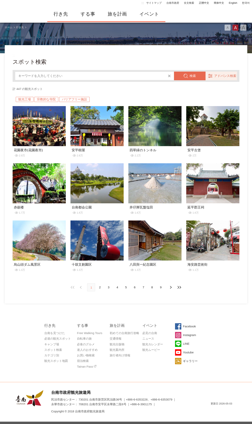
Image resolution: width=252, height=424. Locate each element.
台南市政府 (172, 2)
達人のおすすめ (87, 349)
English (233, 2)
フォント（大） (243, 28)
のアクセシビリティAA (227, 411)
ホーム (8, 27)
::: (142, 3)
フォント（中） (235, 28)
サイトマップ (154, 2)
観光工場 (24, 99)
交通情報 (115, 338)
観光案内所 (117, 349)
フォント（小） (228, 28)
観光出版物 (117, 344)
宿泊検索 (83, 360)
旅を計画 (117, 14)
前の (171, 287)
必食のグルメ (86, 344)
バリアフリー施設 (74, 99)
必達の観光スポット (57, 338)
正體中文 (204, 2)
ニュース (148, 338)
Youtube (188, 352)
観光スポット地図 (56, 360)
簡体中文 (219, 2)
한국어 (246, 2)
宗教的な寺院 (46, 99)
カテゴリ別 (51, 355)
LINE (186, 343)
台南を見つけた (54, 333)
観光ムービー (151, 349)
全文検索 (189, 2)
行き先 (61, 14)
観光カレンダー (152, 344)
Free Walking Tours (89, 333)
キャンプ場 (51, 344)
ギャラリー (190, 361)
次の (81, 287)
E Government (214, 411)
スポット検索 (53, 349)
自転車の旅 (84, 338)
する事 (88, 14)
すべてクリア (169, 76)
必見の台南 (149, 333)
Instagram (189, 335)
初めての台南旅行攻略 (124, 333)
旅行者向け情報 (120, 355)
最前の (73, 287)
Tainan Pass (85, 366)
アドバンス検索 (225, 76)
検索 (193, 76)
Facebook (189, 326)
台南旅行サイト (21, 14)
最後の (179, 287)
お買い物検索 (86, 355)
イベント (149, 14)
